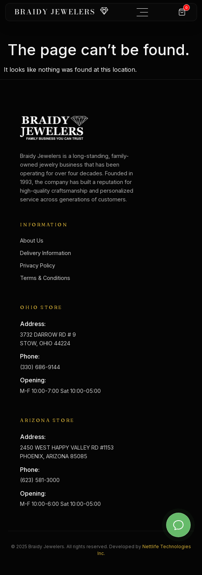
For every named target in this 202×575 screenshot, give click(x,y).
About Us (31, 240)
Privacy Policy (37, 265)
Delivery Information (45, 253)
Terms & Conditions (45, 278)
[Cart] (182, 12)
